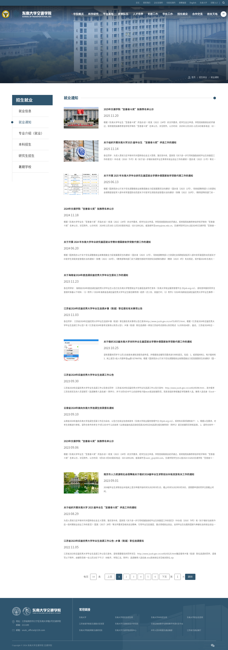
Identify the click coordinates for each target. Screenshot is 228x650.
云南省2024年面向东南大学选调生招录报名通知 (89, 408)
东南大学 (203, 2)
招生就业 (182, 14)
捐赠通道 (182, 2)
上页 (109, 577)
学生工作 (167, 14)
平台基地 (108, 14)
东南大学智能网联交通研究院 (90, 630)
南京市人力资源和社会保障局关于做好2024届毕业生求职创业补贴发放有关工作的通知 (149, 474)
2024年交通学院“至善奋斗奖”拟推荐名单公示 (89, 209)
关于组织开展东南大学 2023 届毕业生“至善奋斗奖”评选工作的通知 (100, 507)
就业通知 (215, 77)
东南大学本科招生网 (159, 617)
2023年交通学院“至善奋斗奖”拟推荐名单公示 (89, 441)
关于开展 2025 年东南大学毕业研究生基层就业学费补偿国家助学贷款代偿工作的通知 (148, 176)
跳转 (190, 577)
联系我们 (146, 2)
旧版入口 (214, 2)
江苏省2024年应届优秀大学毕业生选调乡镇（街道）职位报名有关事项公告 (103, 308)
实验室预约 (170, 2)
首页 (137, 2)
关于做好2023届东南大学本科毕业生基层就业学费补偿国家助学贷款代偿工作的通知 (148, 342)
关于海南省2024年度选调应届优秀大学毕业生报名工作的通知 (96, 275)
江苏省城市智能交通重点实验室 (91, 624)
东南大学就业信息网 (195, 617)
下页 (164, 577)
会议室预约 (158, 2)
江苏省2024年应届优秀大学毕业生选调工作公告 (89, 375)
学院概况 (78, 14)
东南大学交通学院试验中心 (125, 630)
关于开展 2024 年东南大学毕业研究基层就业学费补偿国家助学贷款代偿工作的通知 (107, 242)
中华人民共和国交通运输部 (161, 630)
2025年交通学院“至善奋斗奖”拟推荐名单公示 (129, 109)
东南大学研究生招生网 (124, 617)
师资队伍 (123, 14)
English (193, 2)
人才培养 (138, 14)
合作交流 (197, 14)
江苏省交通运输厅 (194, 630)
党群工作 (153, 14)
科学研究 (93, 14)
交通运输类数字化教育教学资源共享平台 (167, 624)
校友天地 (212, 14)
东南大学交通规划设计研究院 (126, 624)
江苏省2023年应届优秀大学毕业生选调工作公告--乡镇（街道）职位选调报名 (104, 541)
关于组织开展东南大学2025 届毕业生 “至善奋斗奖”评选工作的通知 (140, 142)
